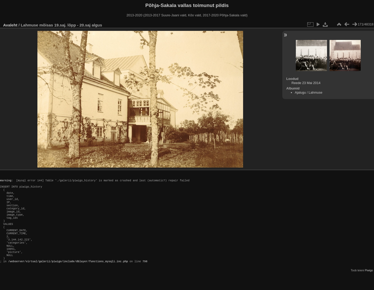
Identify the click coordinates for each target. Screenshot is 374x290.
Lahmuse (315, 92)
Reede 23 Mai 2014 (305, 83)
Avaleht (10, 25)
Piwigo (369, 285)
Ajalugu (300, 92)
